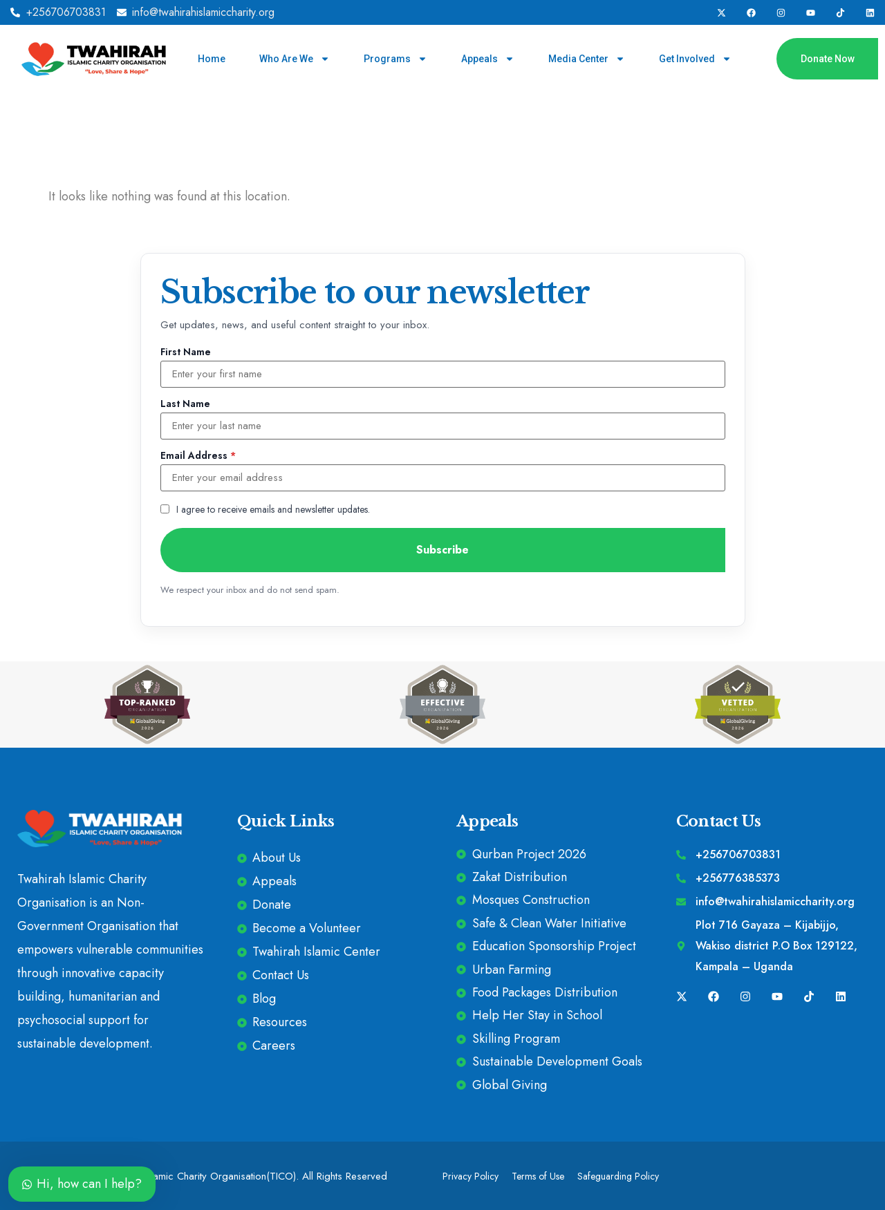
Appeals (487, 58)
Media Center (586, 58)
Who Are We (294, 58)
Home (211, 58)
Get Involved (695, 58)
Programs (395, 58)
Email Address (198, 455)
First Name (185, 352)
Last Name (185, 403)
